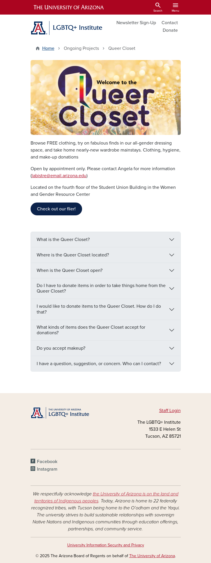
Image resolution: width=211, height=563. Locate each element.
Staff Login (170, 411)
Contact (170, 23)
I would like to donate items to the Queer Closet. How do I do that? (99, 309)
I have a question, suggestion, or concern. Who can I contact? (99, 364)
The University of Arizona (152, 555)
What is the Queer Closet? (64, 239)
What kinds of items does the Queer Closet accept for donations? (91, 330)
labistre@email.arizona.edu (59, 176)
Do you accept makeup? (61, 348)
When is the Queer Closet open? (70, 270)
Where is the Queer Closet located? (73, 255)
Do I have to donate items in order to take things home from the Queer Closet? (101, 288)
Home (48, 48)
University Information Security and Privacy (105, 545)
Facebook (47, 462)
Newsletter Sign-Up (136, 23)
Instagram (47, 469)
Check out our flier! (56, 209)
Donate (170, 30)
